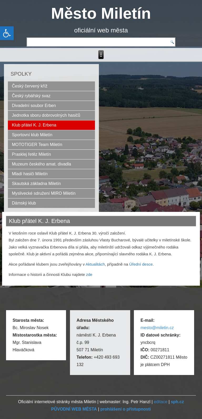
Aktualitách (95, 264)
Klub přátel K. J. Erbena (34, 125)
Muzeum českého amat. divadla (41, 164)
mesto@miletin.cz (157, 327)
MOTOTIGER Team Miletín (37, 144)
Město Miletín (101, 13)
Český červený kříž (29, 86)
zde (88, 274)
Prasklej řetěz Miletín (31, 154)
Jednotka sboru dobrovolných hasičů (46, 115)
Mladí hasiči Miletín (30, 174)
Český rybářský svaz (31, 96)
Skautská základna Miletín (36, 183)
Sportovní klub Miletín (32, 135)
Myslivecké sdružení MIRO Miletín (43, 193)
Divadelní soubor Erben (34, 105)
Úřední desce (141, 264)
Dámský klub (24, 203)
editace (161, 401)
